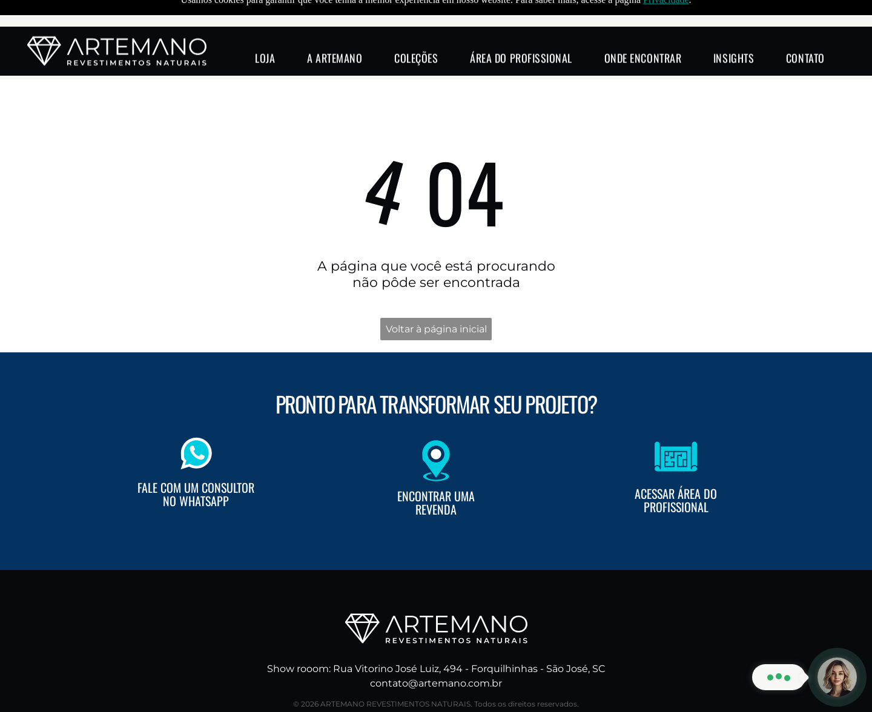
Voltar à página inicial (436, 299)
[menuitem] (265, 31)
